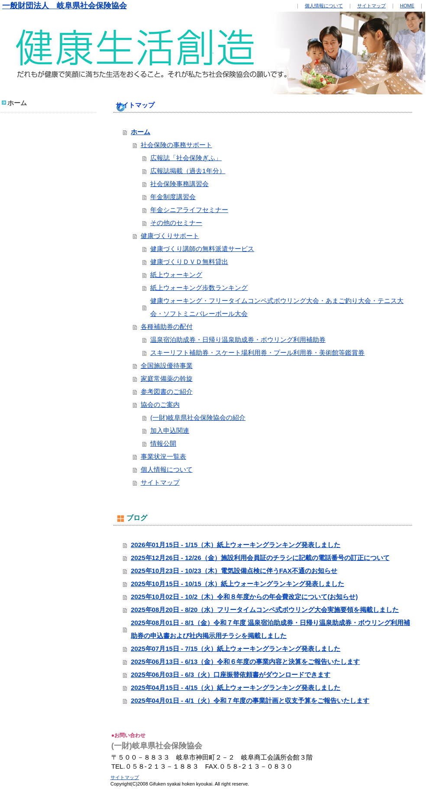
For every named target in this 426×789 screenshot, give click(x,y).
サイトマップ (371, 5)
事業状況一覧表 (163, 456)
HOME (407, 5)
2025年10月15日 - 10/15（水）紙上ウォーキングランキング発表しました (237, 583)
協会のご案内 (160, 404)
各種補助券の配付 (167, 326)
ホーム (140, 131)
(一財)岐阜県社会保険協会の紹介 (197, 417)
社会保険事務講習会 (179, 183)
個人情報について (324, 5)
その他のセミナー (176, 222)
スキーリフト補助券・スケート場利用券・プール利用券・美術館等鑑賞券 (257, 352)
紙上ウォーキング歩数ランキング (199, 287)
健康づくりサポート (170, 235)
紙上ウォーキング (176, 274)
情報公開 (163, 443)
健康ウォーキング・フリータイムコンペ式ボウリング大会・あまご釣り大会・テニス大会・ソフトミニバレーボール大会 (276, 307)
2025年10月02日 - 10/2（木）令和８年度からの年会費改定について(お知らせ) (244, 596)
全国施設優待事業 (167, 365)
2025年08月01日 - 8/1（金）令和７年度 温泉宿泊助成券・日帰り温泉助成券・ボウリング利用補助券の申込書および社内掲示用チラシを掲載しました (270, 629)
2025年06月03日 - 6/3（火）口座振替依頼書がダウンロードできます (230, 674)
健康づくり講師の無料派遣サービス (202, 248)
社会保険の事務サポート (176, 144)
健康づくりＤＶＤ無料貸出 (189, 261)
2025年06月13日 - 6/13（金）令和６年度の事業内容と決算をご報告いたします (245, 661)
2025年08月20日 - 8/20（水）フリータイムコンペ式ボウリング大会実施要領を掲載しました (265, 609)
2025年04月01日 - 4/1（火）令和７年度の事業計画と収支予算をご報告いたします (250, 700)
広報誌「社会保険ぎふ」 (186, 157)
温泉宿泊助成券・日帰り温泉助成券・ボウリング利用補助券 (238, 339)
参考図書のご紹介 (167, 391)
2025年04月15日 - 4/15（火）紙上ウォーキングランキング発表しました (235, 687)
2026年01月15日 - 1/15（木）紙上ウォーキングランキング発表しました (235, 544)
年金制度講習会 (173, 196)
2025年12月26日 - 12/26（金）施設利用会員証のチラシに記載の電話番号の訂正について (260, 557)
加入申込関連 (169, 430)
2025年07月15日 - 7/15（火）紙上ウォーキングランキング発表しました (235, 648)
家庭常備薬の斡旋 (167, 378)
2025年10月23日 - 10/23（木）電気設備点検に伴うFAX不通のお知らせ (234, 570)
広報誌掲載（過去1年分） (187, 170)
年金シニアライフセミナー (189, 209)
